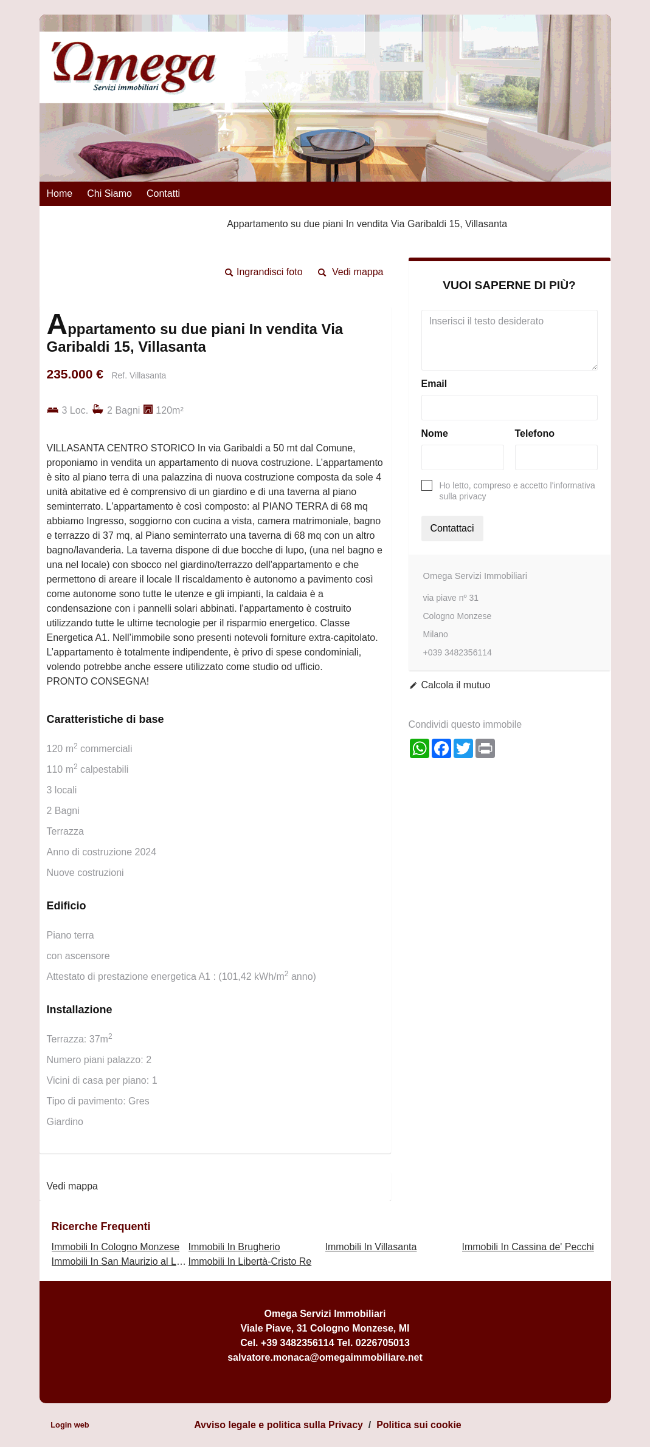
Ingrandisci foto (270, 272)
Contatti (163, 193)
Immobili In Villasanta (371, 1247)
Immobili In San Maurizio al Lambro (128, 1261)
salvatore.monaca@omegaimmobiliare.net (325, 1357)
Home (60, 193)
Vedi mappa (358, 272)
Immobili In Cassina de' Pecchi (528, 1247)
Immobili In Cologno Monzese (116, 1247)
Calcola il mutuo (456, 685)
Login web (69, 1424)
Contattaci (452, 528)
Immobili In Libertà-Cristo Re (250, 1261)
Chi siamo (109, 193)
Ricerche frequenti (101, 1226)
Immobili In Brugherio (234, 1247)
